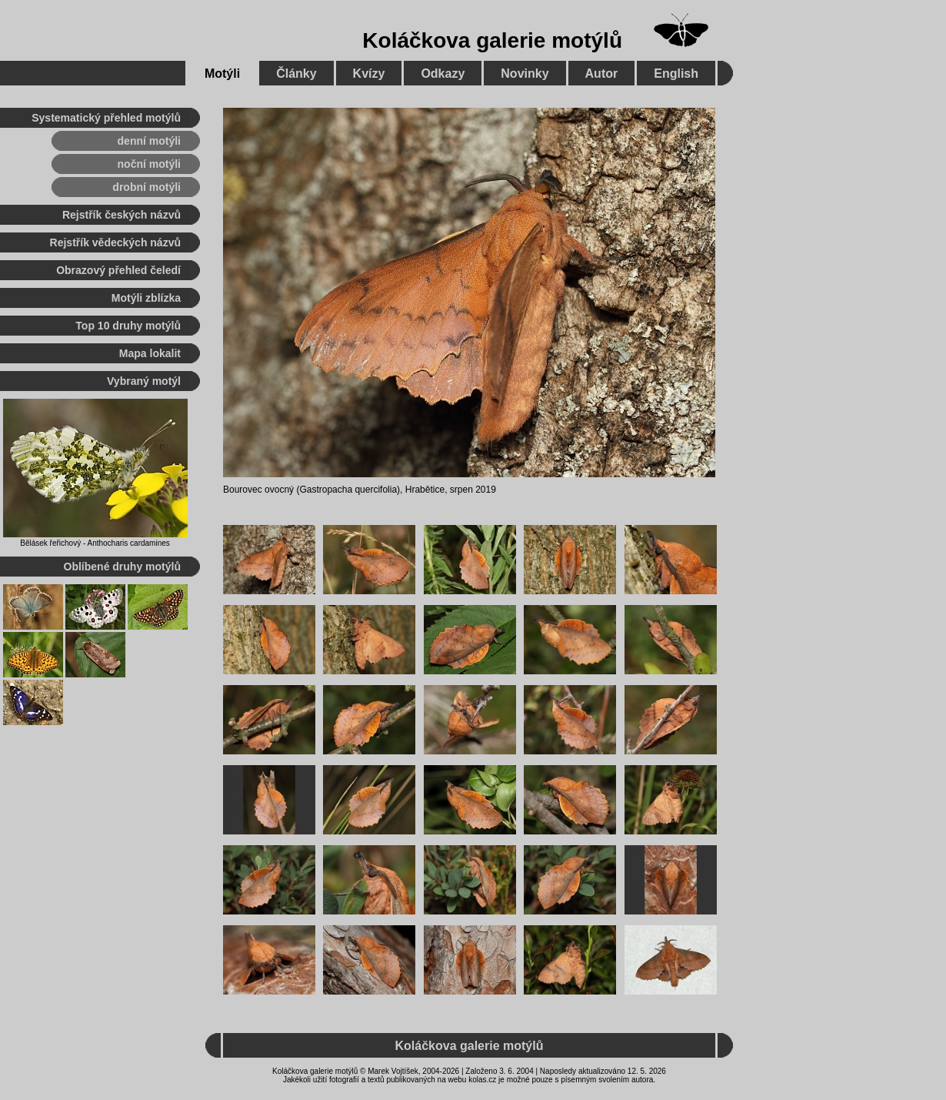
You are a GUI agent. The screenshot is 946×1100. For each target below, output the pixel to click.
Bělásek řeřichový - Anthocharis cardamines (95, 543)
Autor (601, 73)
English (676, 73)
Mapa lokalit (150, 353)
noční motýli (149, 164)
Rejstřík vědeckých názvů (115, 242)
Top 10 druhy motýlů (128, 325)
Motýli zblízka (146, 298)
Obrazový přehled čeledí (118, 270)
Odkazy (443, 73)
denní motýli (149, 141)
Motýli (222, 73)
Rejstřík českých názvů (121, 215)
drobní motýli (146, 187)
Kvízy (369, 73)
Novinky (524, 73)
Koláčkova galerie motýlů (492, 40)
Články (296, 73)
